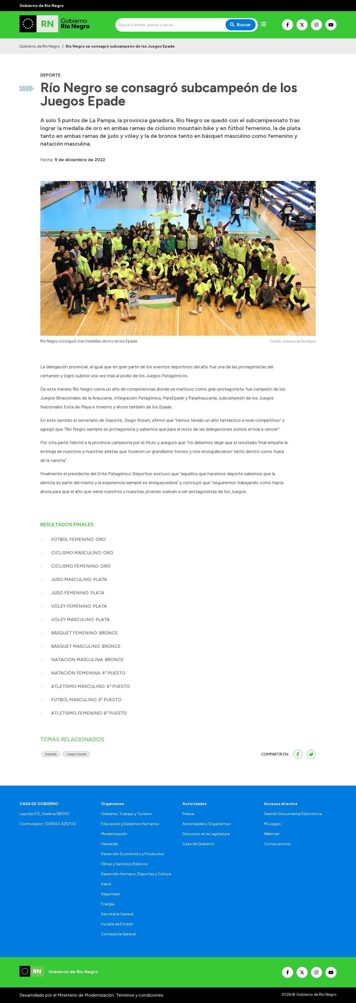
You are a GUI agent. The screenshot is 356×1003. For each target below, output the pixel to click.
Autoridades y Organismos (206, 823)
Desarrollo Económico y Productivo (132, 854)
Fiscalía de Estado (117, 924)
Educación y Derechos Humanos (130, 823)
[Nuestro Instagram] (316, 24)
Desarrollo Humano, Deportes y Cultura (136, 874)
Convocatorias (277, 844)
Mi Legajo (272, 823)
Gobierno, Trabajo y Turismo (126, 813)
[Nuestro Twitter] (302, 24)
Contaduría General (118, 934)
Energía (107, 904)
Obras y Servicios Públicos (124, 864)
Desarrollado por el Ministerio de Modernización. (67, 995)
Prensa (188, 813)
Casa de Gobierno (198, 844)
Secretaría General (117, 914)
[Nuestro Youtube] (331, 24)
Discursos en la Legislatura (206, 834)
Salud (106, 884)
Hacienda (109, 844)
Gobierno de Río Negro (39, 46)
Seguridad (110, 894)
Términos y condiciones (139, 995)
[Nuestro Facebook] (287, 24)
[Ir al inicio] (59, 24)
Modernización (114, 834)
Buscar (240, 24)
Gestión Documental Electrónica (293, 813)
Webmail (271, 834)
